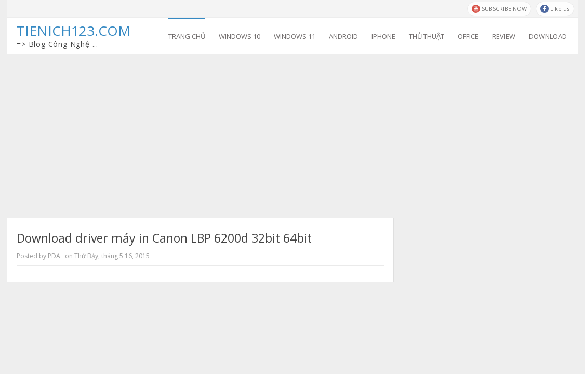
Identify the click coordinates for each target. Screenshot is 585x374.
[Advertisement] (292, 132)
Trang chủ (186, 36)
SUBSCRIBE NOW (499, 9)
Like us (554, 9)
